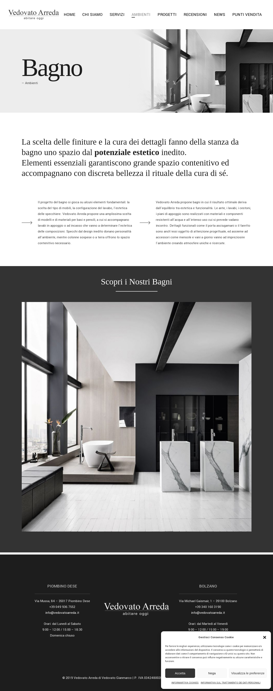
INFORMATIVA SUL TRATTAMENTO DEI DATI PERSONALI (230, 682)
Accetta (180, 673)
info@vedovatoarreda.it (62, 612)
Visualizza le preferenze (247, 673)
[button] (265, 637)
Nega (212, 673)
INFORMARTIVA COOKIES (185, 682)
